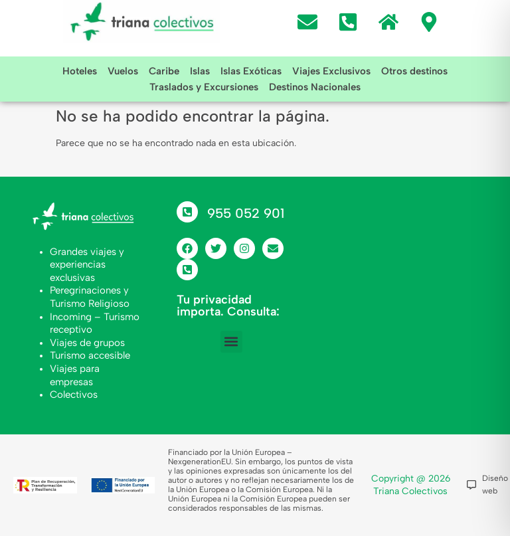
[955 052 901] (187, 212)
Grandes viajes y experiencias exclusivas (87, 265)
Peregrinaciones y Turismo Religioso (89, 297)
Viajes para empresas (75, 375)
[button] (231, 342)
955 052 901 (245, 213)
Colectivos (74, 395)
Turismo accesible (90, 355)
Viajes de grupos (87, 343)
